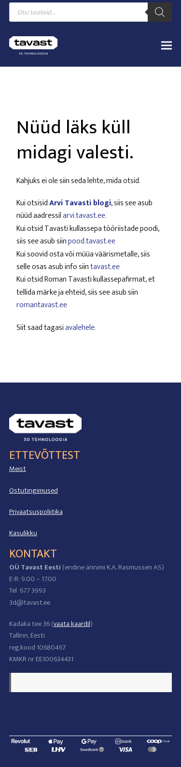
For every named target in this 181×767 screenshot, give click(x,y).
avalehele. (80, 327)
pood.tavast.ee (91, 241)
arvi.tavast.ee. (85, 215)
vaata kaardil (72, 624)
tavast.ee (105, 266)
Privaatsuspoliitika (36, 512)
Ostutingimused (33, 490)
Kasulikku (23, 533)
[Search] (160, 12)
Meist (17, 469)
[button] (166, 45)
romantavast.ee (41, 305)
